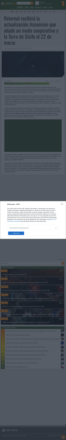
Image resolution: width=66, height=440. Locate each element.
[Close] (62, 204)
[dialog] (33, 220)
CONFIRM (16, 233)
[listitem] (33, 228)
